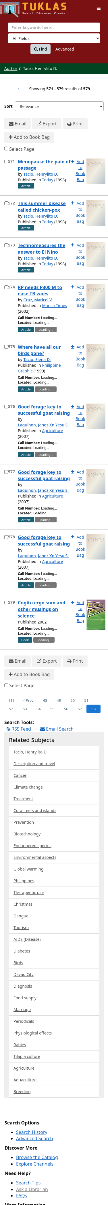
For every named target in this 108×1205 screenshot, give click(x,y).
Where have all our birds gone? (39, 350)
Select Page (21, 149)
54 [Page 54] (38, 708)
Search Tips (28, 1183)
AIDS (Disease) (27, 939)
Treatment (23, 798)
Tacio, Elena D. (37, 359)
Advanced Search (34, 1138)
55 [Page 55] (52, 708)
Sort (8, 106)
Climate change (28, 787)
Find (40, 49)
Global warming (29, 869)
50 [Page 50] (72, 700)
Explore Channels (34, 1164)
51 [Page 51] (86, 700)
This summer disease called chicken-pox (42, 206)
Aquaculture (25, 1079)
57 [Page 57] (80, 708)
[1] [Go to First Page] (11, 700)
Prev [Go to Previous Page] (28, 700)
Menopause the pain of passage (44, 165)
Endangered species (32, 845)
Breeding (22, 1091)
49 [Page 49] (59, 700)
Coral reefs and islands (35, 810)
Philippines (24, 880)
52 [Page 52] (11, 708)
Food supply (25, 998)
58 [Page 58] (93, 708)
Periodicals (24, 1021)
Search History (31, 1132)
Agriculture (52, 430)
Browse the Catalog (37, 1157)
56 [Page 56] (66, 708)
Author (11, 68)
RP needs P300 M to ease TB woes (40, 290)
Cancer (20, 775)
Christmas (23, 904)
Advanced (64, 49)
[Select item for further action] (6, 161)
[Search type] (54, 38)
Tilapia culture (27, 1056)
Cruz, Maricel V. (38, 299)
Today (47, 180)
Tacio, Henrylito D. (40, 174)
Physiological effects (33, 1033)
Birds (18, 962)
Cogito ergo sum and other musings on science (41, 609)
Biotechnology (27, 834)
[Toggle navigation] (98, 8)
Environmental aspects (35, 857)
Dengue (21, 916)
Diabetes (22, 951)
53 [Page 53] (25, 708)
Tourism (21, 927)
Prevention (24, 822)
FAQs (21, 1195)
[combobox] (54, 27)
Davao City (24, 974)
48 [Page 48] (45, 700)
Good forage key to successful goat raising (44, 410)
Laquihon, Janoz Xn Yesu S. (43, 425)
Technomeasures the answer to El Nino (41, 248)
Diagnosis (23, 986)
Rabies (20, 1044)
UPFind (14, 7)
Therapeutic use (29, 892)
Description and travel (34, 763)
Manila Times (54, 305)
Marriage (22, 1009)
